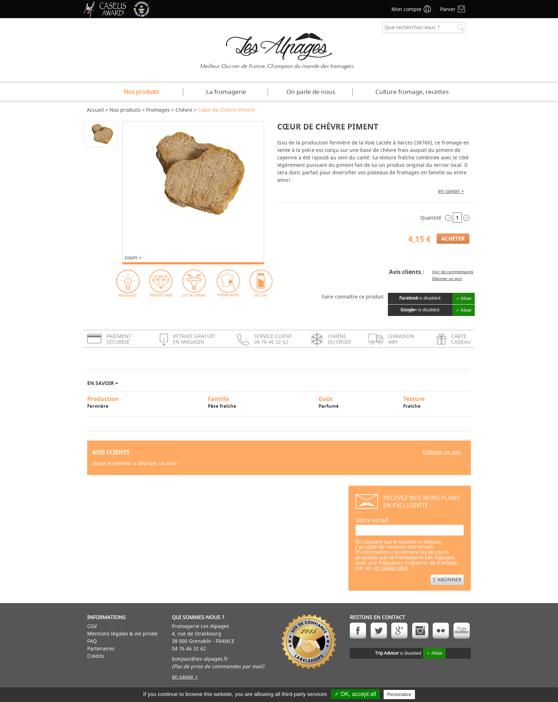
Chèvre (183, 110)
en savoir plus (391, 568)
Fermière (144, 402)
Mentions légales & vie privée (122, 634)
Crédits (95, 656)
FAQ (92, 641)
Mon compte (406, 9)
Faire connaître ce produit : (354, 297)
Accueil (95, 110)
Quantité (430, 218)
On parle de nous (310, 92)
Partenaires (101, 649)
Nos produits (141, 92)
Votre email (372, 520)
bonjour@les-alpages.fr (200, 659)
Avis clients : (406, 272)
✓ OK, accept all (355, 694)
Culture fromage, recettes (412, 92)
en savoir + (451, 191)
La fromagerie (226, 92)
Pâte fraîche (260, 402)
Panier (448, 9)
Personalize (399, 694)
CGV (92, 626)
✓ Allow (463, 298)
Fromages (158, 110)
